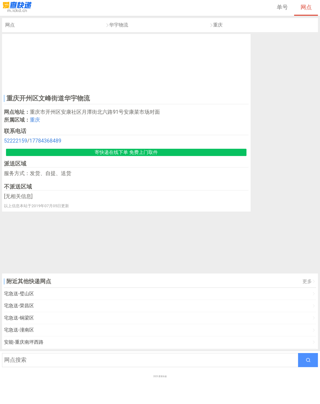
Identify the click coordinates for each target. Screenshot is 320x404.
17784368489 (45, 141)
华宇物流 (118, 25)
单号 (282, 7)
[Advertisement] (126, 63)
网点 (306, 7)
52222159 (15, 141)
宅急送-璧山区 (19, 293)
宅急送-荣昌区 (19, 305)
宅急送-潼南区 (19, 330)
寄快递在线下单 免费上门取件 (126, 152)
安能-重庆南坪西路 (23, 342)
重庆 (218, 25)
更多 (307, 281)
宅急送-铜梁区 (19, 318)
